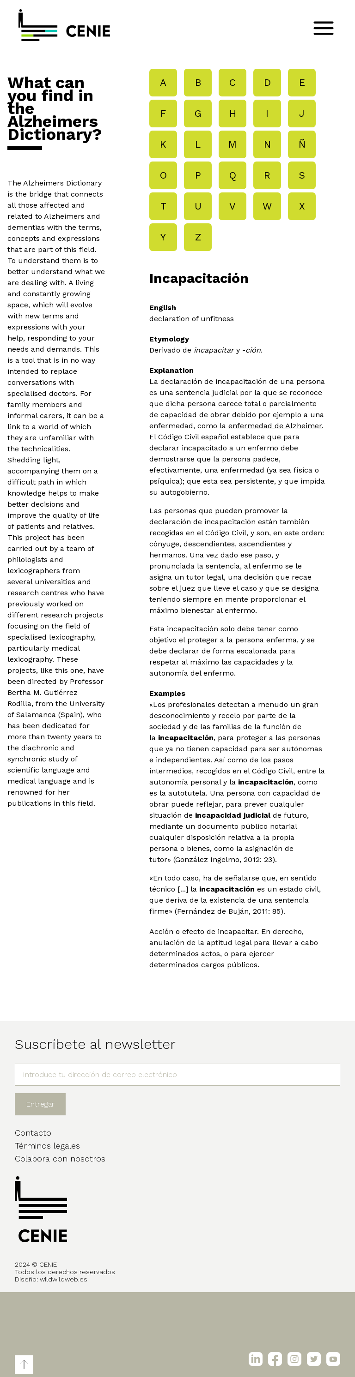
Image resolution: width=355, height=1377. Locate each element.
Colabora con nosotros (60, 1158)
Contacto (33, 1133)
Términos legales (47, 1145)
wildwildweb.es (63, 1279)
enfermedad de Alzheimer (275, 425)
